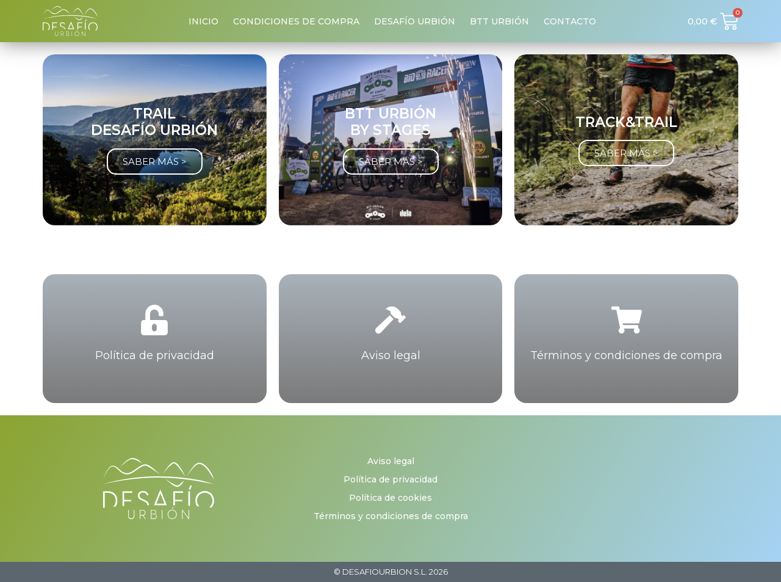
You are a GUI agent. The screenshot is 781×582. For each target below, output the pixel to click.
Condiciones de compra (296, 21)
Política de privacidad (154, 355)
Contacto (570, 21)
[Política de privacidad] (154, 320)
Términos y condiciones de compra (626, 355)
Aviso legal (390, 355)
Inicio (203, 21)
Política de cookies (390, 497)
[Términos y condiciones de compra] (626, 320)
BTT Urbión (499, 21)
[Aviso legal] (390, 320)
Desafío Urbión (414, 21)
